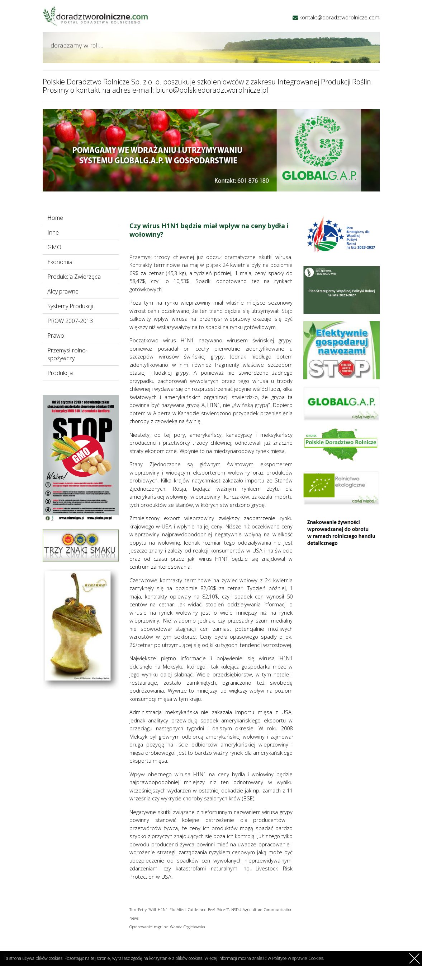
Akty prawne (63, 291)
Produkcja (60, 373)
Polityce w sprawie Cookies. (298, 958)
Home (55, 218)
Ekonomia (59, 262)
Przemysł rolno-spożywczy (67, 354)
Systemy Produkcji (70, 306)
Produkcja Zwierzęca (74, 277)
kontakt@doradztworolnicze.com (339, 17)
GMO (54, 247)
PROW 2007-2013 (70, 321)
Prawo (55, 335)
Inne (53, 232)
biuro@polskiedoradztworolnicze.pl (212, 90)
